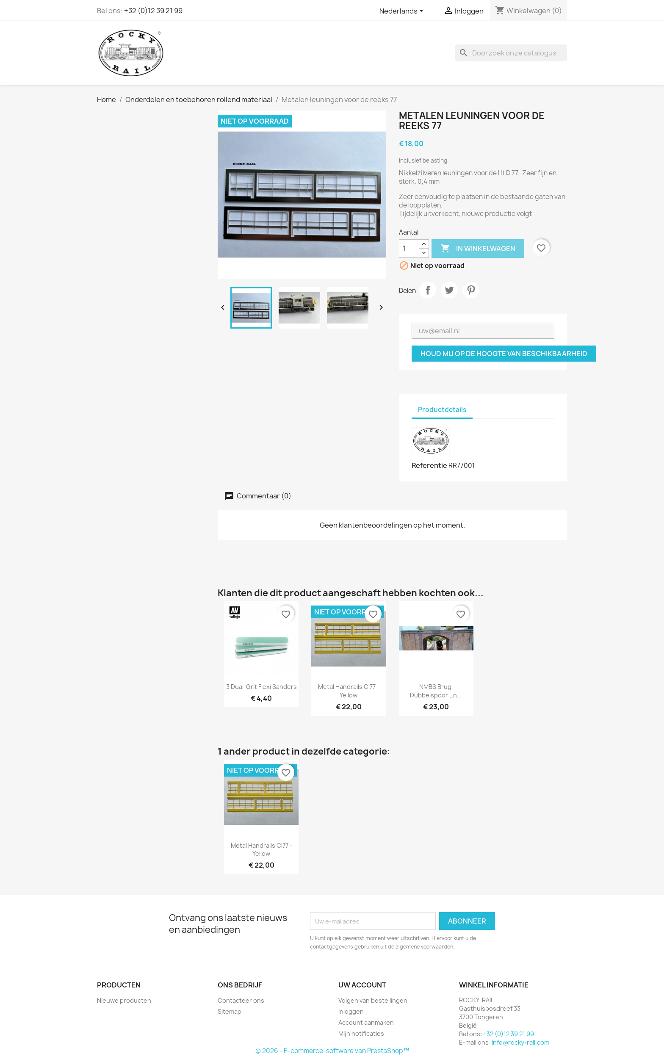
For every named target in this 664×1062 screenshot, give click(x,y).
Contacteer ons (241, 1000)
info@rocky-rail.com (520, 1042)
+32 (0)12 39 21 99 (153, 10)
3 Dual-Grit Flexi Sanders (261, 687)
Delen (427, 290)
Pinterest (470, 290)
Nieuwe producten (124, 1000)
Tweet (449, 290)
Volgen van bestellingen (372, 1000)
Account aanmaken (366, 1022)
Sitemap (229, 1011)
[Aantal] (409, 248)
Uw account (362, 985)
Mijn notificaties (361, 1033)
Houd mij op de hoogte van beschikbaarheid (504, 353)
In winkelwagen (477, 248)
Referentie (429, 465)
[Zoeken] (511, 52)
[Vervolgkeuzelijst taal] (402, 11)
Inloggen (351, 1011)
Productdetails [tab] (442, 409)
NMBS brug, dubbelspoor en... (436, 691)
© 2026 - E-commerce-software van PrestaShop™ (332, 1050)
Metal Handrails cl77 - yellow (348, 691)
